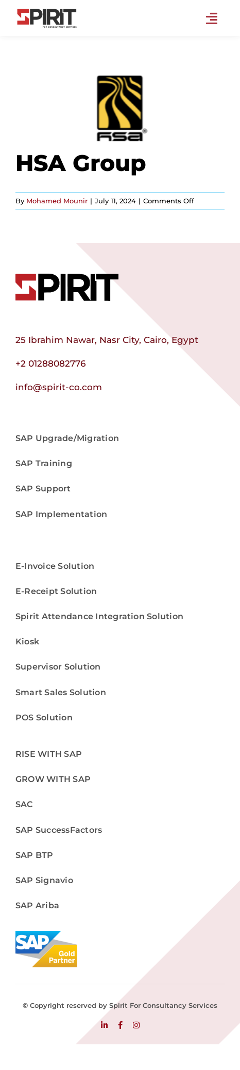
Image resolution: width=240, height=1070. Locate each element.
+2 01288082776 (50, 363)
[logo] (66, 278)
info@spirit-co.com (58, 387)
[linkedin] (104, 1025)
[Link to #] (212, 18)
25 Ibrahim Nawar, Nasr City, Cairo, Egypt (106, 340)
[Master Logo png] (46, 12)
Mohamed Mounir (57, 201)
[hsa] (120, 108)
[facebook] (120, 1025)
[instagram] (136, 1025)
